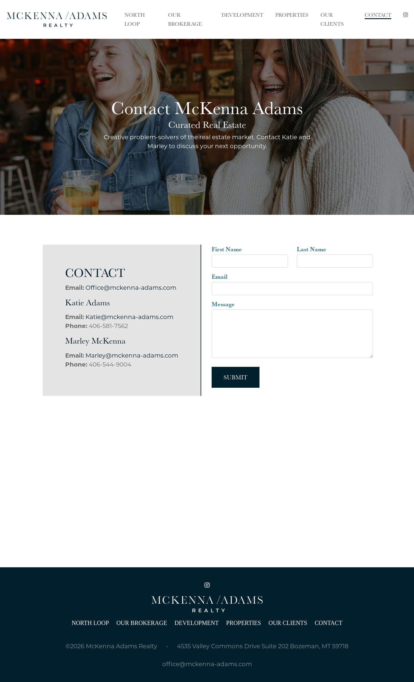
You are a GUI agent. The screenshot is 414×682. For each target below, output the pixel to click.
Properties (243, 623)
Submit (236, 377)
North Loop (90, 623)
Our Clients (287, 623)
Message (223, 304)
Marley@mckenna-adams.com (131, 355)
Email (219, 276)
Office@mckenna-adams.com (130, 287)
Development (197, 623)
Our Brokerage (141, 623)
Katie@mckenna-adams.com (129, 317)
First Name (227, 249)
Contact (329, 623)
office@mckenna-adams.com (207, 664)
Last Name (311, 249)
